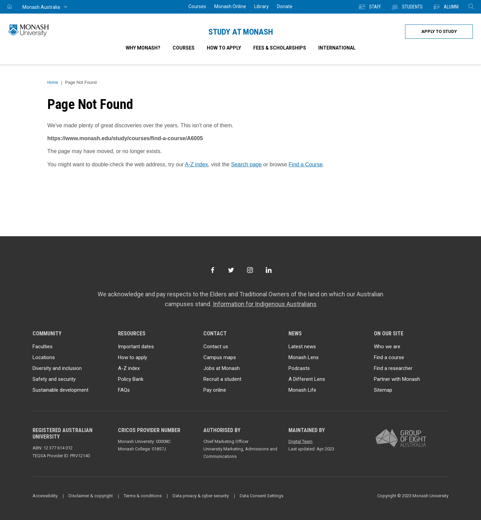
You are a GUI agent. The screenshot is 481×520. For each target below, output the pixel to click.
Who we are (387, 346)
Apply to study (439, 31)
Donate (285, 6)
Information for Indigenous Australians (265, 304)
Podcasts (299, 368)
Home (52, 82)
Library (261, 6)
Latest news (302, 346)
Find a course (389, 357)
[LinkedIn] (269, 270)
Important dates (136, 346)
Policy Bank (130, 379)
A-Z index (196, 164)
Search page (246, 164)
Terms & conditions (143, 495)
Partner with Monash (397, 379)
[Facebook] (212, 270)
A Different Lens (306, 379)
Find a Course (305, 164)
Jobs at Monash (221, 368)
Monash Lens (303, 357)
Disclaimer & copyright (90, 495)
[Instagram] (250, 270)
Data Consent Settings (261, 495)
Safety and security (54, 379)
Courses (197, 6)
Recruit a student (222, 379)
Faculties (43, 346)
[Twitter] (231, 270)
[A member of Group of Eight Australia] (401, 438)
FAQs (124, 390)
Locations (44, 357)
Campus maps (219, 357)
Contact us (215, 346)
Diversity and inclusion (57, 368)
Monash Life (302, 390)
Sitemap (383, 390)
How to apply (132, 357)
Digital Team (300, 441)
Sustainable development (60, 390)
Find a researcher (393, 368)
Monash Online (230, 6)
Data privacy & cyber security (201, 495)
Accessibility (45, 495)
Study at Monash (240, 32)
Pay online (214, 390)
